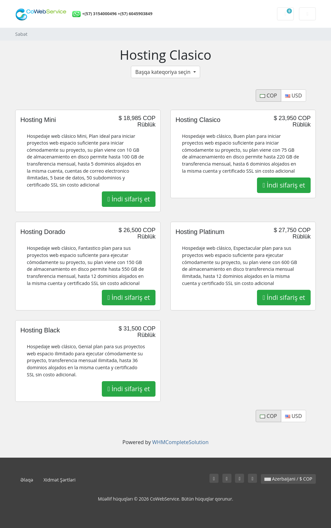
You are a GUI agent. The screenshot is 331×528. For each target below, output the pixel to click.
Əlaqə (26, 480)
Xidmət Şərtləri (60, 480)
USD (293, 95)
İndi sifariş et (128, 199)
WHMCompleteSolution (180, 442)
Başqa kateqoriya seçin (163, 72)
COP (268, 95)
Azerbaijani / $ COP (288, 479)
